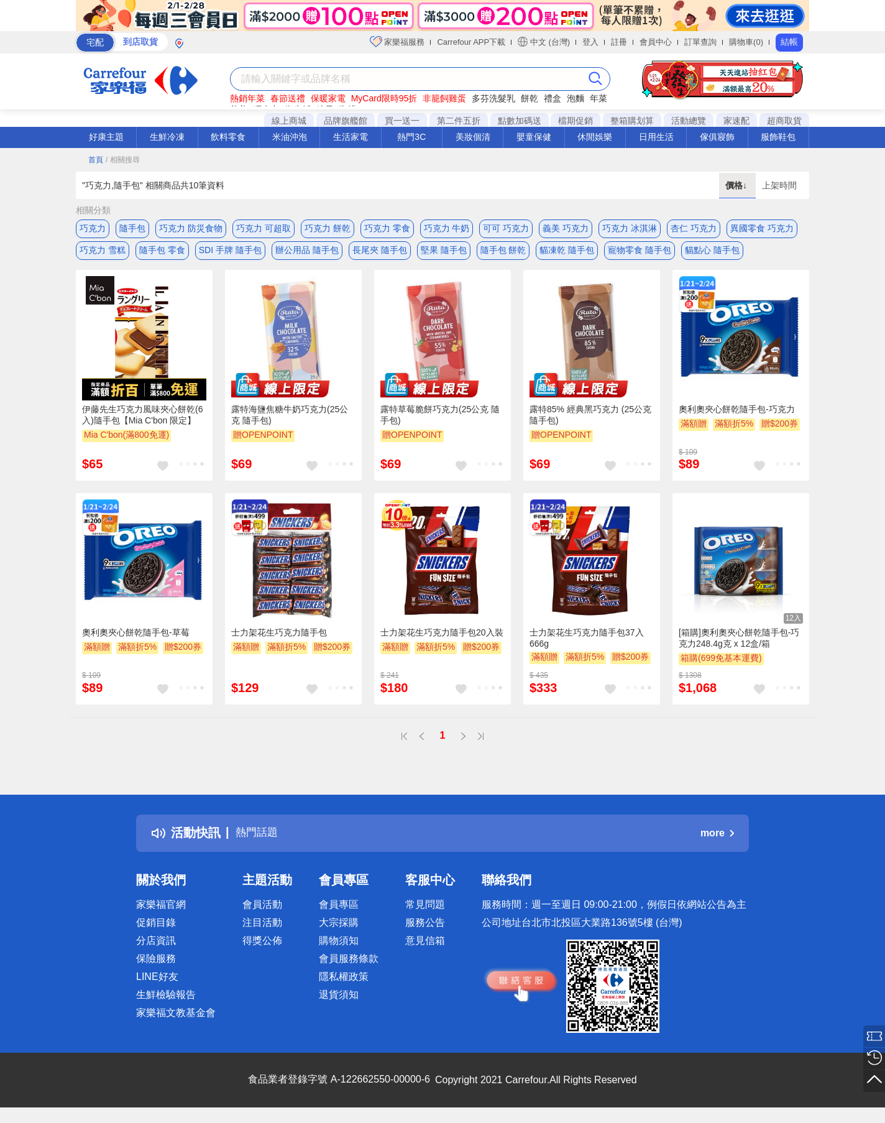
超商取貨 (784, 121)
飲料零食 (228, 137)
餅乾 (529, 98)
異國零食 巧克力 (762, 228)
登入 (590, 42)
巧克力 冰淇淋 (629, 228)
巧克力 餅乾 (328, 228)
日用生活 (656, 137)
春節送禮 (287, 98)
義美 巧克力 (566, 228)
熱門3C (411, 137)
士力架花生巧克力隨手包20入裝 (441, 639)
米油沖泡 (289, 137)
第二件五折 (458, 121)
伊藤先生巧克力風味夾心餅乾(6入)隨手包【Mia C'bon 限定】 (142, 420)
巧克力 (93, 228)
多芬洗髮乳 (493, 98)
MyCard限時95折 (384, 98)
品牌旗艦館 (345, 121)
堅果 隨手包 (444, 253)
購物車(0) (746, 42)
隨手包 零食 (162, 253)
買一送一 (402, 121)
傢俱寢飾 (717, 137)
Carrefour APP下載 (471, 42)
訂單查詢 (700, 42)
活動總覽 (688, 121)
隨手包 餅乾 (503, 253)
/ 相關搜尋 (123, 159)
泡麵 (575, 98)
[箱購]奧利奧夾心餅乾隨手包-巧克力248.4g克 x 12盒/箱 (739, 644)
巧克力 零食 (387, 228)
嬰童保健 (533, 137)
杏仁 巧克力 (694, 228)
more (717, 838)
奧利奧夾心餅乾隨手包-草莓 (136, 639)
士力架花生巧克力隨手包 (279, 639)
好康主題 (106, 137)
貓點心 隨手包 (712, 253)
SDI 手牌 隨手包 (230, 253)
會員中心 (656, 42)
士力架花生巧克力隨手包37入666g (587, 644)
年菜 (598, 98)
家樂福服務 (397, 41)
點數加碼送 (519, 121)
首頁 (95, 159)
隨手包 (132, 228)
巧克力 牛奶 (447, 228)
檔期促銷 (575, 121)
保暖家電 (328, 98)
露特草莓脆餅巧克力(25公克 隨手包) (440, 420)
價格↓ (737, 185)
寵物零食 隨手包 (639, 253)
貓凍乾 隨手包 (566, 253)
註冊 (619, 42)
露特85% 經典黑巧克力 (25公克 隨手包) (590, 420)
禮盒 (552, 98)
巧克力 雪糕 (103, 253)
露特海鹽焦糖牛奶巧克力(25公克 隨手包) (289, 420)
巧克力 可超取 (263, 228)
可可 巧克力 (506, 228)
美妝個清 (473, 137)
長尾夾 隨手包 (379, 253)
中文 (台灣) (544, 42)
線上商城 (289, 121)
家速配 (736, 121)
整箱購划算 (632, 121)
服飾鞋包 (778, 137)
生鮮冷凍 (167, 137)
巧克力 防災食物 (190, 228)
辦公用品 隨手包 (307, 253)
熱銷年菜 (247, 98)
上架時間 (779, 185)
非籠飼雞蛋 (444, 98)
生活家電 (350, 137)
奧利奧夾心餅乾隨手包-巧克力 (737, 415)
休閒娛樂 (594, 137)
